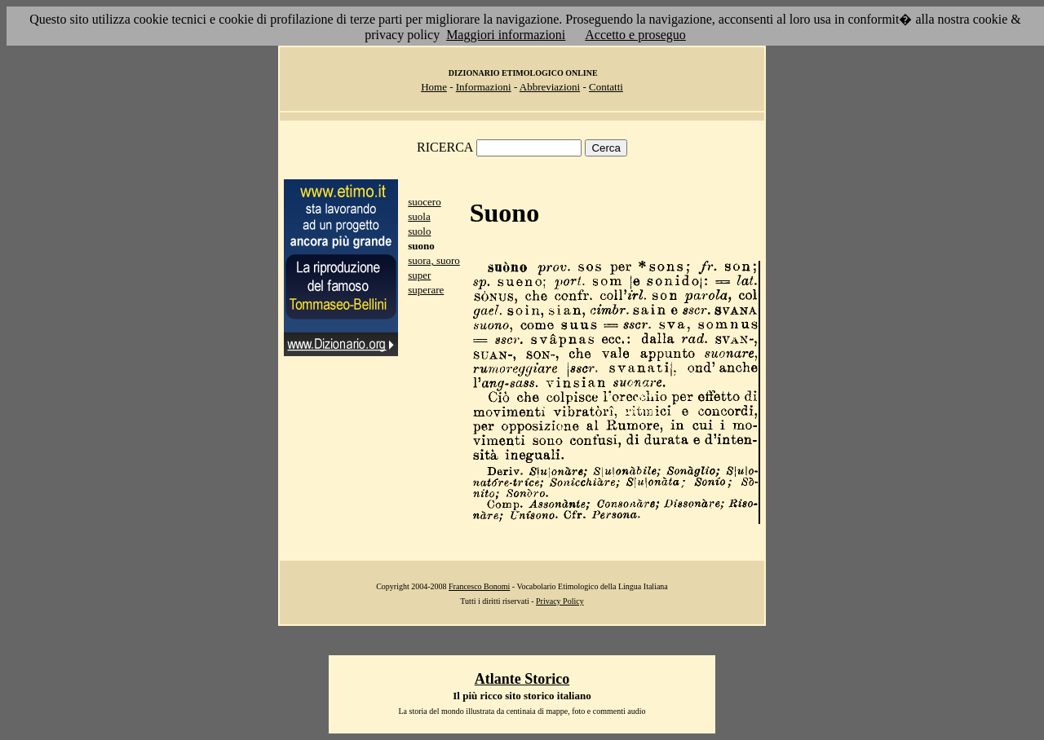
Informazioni (483, 87)
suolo (419, 231)
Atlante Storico (522, 679)
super (419, 275)
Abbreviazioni (550, 87)
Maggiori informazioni (505, 35)
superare (426, 290)
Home (434, 87)
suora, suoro (434, 260)
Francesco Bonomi (479, 586)
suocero (424, 202)
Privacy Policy (560, 601)
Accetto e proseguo (635, 35)
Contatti (606, 87)
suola (419, 216)
